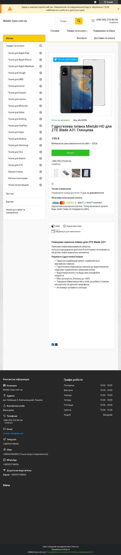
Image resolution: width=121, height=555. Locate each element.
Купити (70, 153)
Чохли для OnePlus (17, 125)
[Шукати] (78, 21)
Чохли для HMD (15, 79)
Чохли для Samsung (18, 145)
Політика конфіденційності (81, 552)
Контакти (82, 38)
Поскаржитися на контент (57, 552)
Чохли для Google (17, 73)
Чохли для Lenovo (17, 99)
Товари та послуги (76, 31)
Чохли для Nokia (16, 112)
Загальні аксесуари (18, 178)
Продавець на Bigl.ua (60, 549)
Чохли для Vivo (15, 152)
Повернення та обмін (104, 31)
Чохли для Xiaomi (17, 158)
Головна (55, 31)
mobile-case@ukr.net (13, 433)
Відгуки (9, 201)
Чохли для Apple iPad (18, 53)
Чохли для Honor (16, 86)
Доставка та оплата (104, 38)
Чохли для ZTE (15, 165)
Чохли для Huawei (17, 92)
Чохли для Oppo (16, 132)
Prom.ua (75, 547)
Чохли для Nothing (17, 119)
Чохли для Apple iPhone (20, 60)
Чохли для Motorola (18, 106)
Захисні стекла (15, 172)
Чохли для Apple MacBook (21, 66)
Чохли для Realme (17, 139)
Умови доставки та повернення (15, 211)
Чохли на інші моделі (18, 185)
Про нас (10, 193)
